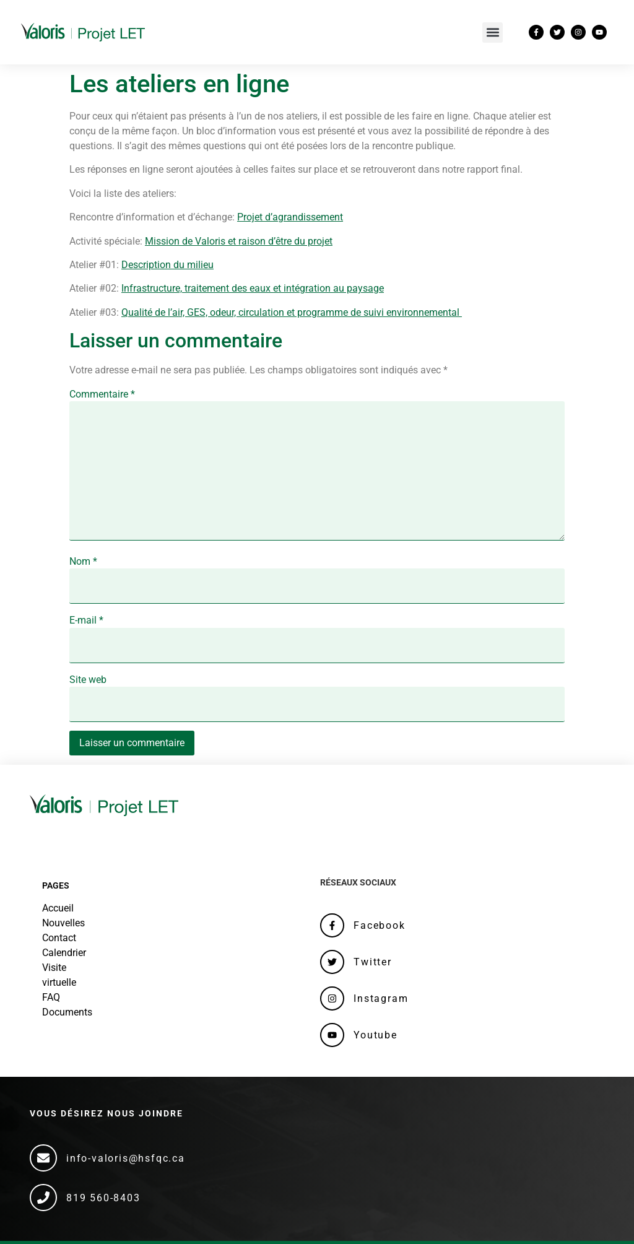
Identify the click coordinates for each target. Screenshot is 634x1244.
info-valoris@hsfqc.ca (125, 1158)
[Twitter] (332, 962)
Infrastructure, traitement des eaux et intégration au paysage (252, 288)
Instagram (381, 998)
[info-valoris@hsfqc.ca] (43, 1158)
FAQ (51, 997)
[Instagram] (332, 998)
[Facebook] (332, 925)
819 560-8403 (103, 1198)
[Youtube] (332, 1035)
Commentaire (102, 394)
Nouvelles (63, 923)
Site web (87, 680)
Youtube (375, 1035)
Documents (67, 1012)
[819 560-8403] (43, 1197)
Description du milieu (167, 265)
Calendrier (64, 953)
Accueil (58, 908)
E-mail (86, 620)
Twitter (373, 962)
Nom (83, 562)
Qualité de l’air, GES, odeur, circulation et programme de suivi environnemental (291, 312)
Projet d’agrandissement (290, 217)
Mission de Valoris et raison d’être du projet (238, 241)
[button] (492, 32)
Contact (59, 938)
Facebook (379, 925)
